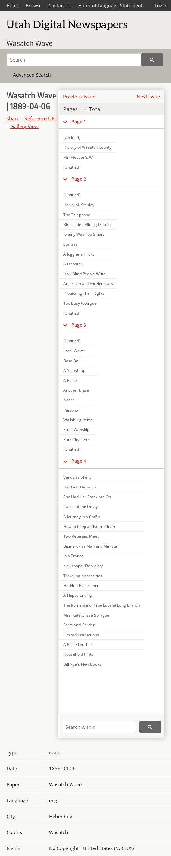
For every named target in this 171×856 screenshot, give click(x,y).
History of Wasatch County (87, 147)
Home (13, 5)
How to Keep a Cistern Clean (89, 526)
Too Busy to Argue (80, 303)
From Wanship (76, 429)
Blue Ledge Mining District (87, 224)
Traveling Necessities (82, 575)
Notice (69, 400)
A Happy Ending (77, 595)
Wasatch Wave (30, 43)
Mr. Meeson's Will (79, 157)
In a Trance (73, 556)
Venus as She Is (77, 477)
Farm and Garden (79, 625)
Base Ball (71, 361)
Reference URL (40, 118)
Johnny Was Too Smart (83, 234)
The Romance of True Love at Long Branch (101, 605)
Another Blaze (76, 390)
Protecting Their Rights (83, 293)
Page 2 (78, 179)
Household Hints (78, 654)
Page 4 (78, 461)
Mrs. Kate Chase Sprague (86, 615)
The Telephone (76, 215)
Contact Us (60, 5)
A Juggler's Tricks (78, 254)
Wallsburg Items (78, 420)
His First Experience (81, 585)
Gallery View (24, 126)
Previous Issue (79, 96)
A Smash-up (74, 370)
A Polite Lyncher (77, 644)
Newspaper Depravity (83, 566)
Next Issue (148, 96)
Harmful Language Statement (110, 5)
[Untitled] (71, 137)
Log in (161, 5)
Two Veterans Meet (81, 536)
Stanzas (70, 244)
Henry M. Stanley (78, 205)
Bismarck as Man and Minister (90, 546)
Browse (34, 5)
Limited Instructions (81, 635)
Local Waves (74, 350)
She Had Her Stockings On (87, 497)
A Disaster (72, 264)
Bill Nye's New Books (82, 664)
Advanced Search (32, 75)
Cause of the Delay (80, 506)
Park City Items (76, 439)
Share (13, 118)
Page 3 (78, 325)
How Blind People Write (84, 274)
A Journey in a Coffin (81, 516)
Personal (71, 410)
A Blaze (70, 380)
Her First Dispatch (79, 487)
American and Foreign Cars (88, 283)
